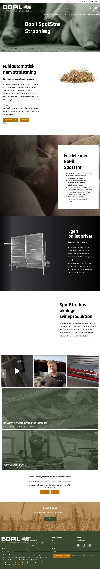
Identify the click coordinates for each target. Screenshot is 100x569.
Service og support (32, 540)
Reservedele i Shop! (10, 120)
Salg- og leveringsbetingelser (35, 543)
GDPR (28, 552)
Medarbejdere (80, 540)
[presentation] (3, 373)
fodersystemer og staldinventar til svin (53, 481)
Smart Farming (54, 14)
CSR (27, 549)
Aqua (75, 14)
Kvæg (70, 14)
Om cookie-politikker (18, 564)
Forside (46, 14)
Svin (61, 14)
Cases (84, 14)
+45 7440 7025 (81, 2)
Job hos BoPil (30, 546)
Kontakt (97, 14)
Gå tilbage (55, 492)
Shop (79, 14)
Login (94, 2)
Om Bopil (90, 14)
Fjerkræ (53, 552)
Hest (65, 14)
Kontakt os (24, 120)
